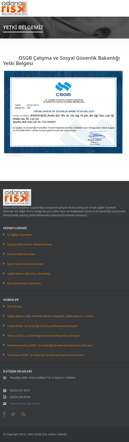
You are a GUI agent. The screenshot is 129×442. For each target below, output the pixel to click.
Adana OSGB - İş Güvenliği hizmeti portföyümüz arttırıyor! (43, 335)
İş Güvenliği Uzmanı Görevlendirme (29, 244)
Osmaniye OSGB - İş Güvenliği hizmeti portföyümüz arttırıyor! (45, 355)
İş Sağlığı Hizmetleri (19, 235)
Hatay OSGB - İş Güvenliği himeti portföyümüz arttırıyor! (42, 326)
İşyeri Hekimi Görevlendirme (25, 264)
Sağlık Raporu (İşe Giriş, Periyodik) (28, 273)
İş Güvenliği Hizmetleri (21, 254)
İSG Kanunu (14, 306)
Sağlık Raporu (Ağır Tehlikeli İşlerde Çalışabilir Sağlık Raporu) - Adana (50, 316)
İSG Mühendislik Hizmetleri (24, 283)
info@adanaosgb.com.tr (25, 403)
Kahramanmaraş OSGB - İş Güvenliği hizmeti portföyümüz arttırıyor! (50, 345)
